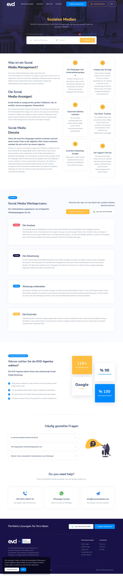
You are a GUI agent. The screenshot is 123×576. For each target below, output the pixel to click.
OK (23, 569)
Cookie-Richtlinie (12, 569)
